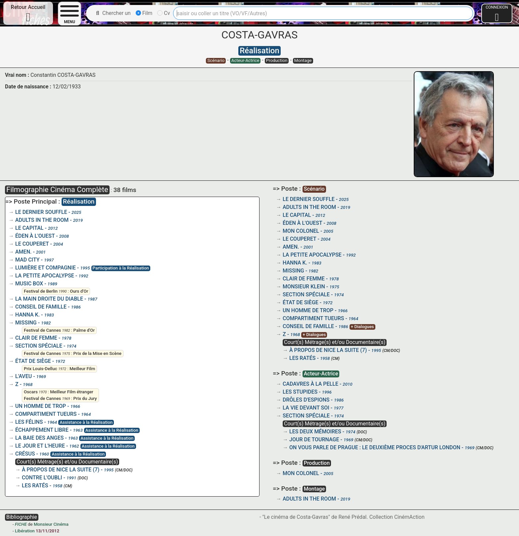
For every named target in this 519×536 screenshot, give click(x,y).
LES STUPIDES (300, 392)
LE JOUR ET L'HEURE (40, 446)
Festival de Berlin (41, 291)
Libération (25, 530)
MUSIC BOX (29, 283)
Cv (163, 13)
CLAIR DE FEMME (36, 338)
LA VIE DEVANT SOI (306, 408)
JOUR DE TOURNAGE (314, 439)
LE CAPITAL (29, 228)
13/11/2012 (47, 530)
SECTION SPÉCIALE (38, 346)
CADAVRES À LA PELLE (310, 384)
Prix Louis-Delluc (40, 368)
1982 (66, 330)
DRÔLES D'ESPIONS (306, 400)
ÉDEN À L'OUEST (35, 236)
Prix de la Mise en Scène (97, 353)
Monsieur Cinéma (51, 524)
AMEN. (23, 252)
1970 (43, 392)
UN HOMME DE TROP (40, 406)
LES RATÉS (35, 485)
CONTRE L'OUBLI (42, 477)
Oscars (31, 391)
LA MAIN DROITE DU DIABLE (49, 299)
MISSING (26, 322)
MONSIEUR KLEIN (304, 286)
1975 (66, 354)
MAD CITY (27, 260)
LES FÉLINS (29, 422)
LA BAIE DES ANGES (39, 438)
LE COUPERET (32, 244)
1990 (63, 291)
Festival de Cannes (42, 330)
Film (144, 13)
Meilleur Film (82, 368)
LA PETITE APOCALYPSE (44, 275)
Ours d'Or (79, 291)
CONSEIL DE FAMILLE (41, 307)
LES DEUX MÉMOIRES (315, 431)
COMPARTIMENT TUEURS (46, 414)
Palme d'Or (84, 330)
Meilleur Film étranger (71, 391)
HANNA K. (27, 315)
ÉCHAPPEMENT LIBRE (42, 430)
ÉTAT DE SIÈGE (33, 361)
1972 (62, 369)
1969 (66, 399)
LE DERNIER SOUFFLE (41, 212)
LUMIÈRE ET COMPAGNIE (45, 268)
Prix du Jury (85, 398)
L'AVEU (23, 376)
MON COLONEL (301, 231)
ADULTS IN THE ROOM (42, 220)
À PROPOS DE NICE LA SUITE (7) (60, 469)
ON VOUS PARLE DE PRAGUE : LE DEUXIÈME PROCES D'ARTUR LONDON (374, 447)
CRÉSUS (25, 454)
